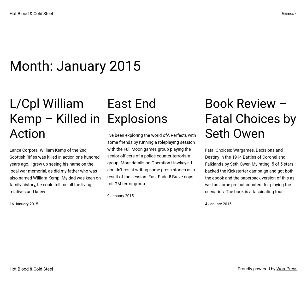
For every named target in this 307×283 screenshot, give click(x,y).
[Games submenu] (296, 13)
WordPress (287, 268)
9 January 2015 (120, 196)
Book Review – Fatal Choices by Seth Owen (250, 118)
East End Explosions (137, 111)
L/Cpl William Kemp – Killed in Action (55, 118)
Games (288, 13)
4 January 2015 (218, 204)
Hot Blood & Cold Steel (31, 13)
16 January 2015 (24, 204)
